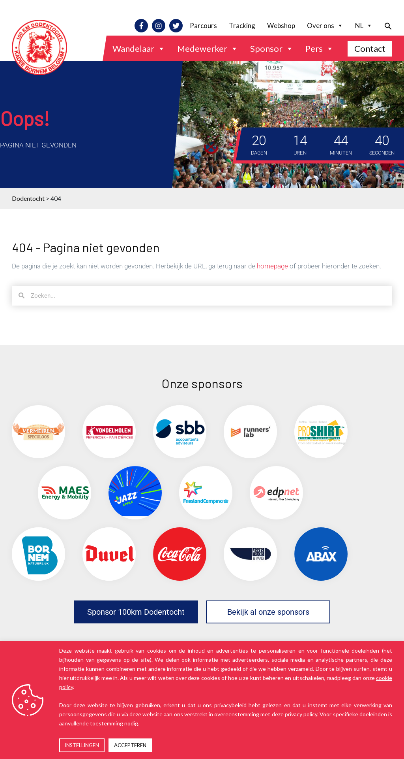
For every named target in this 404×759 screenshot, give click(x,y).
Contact (369, 48)
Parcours (203, 25)
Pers (319, 49)
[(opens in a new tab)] (38, 432)
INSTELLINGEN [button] (82, 745)
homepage (272, 266)
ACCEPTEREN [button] (130, 745)
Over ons (325, 26)
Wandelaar (138, 49)
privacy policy (301, 714)
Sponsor (272, 49)
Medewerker (207, 49)
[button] (385, 25)
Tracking (242, 25)
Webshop (281, 25)
